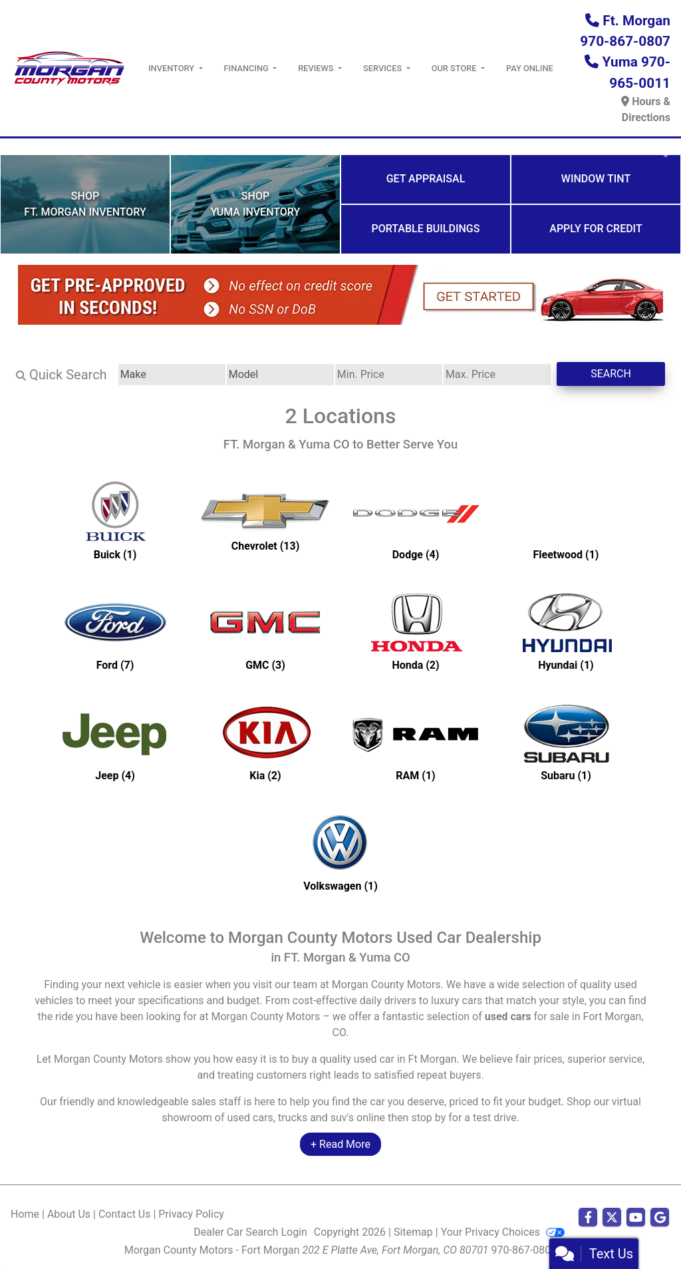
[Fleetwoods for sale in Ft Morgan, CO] (566, 520)
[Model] (280, 374)
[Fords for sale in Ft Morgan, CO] (115, 631)
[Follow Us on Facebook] (588, 1218)
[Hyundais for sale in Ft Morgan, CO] (566, 631)
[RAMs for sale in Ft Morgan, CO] (415, 741)
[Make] (172, 374)
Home (25, 1214)
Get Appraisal (426, 178)
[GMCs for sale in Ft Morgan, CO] (265, 631)
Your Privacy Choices (503, 1232)
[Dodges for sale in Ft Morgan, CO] (415, 520)
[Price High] (497, 374)
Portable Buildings (426, 228)
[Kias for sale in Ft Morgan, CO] (265, 741)
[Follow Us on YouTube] (635, 1218)
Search (611, 373)
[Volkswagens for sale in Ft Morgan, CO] (340, 852)
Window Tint (595, 178)
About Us (68, 1214)
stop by (428, 1117)
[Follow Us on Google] (659, 1218)
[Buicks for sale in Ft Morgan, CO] (115, 520)
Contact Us (124, 1214)
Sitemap (413, 1232)
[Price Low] (389, 374)
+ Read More (340, 1144)
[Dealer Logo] (69, 67)
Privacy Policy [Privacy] (191, 1214)
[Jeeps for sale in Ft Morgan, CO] (115, 741)
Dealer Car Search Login (250, 1232)
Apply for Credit (595, 228)
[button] (11, 146)
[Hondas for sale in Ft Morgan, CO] (415, 631)
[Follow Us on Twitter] (612, 1218)
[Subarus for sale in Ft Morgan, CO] (566, 741)
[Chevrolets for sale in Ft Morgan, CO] (265, 520)
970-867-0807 (524, 1250)
